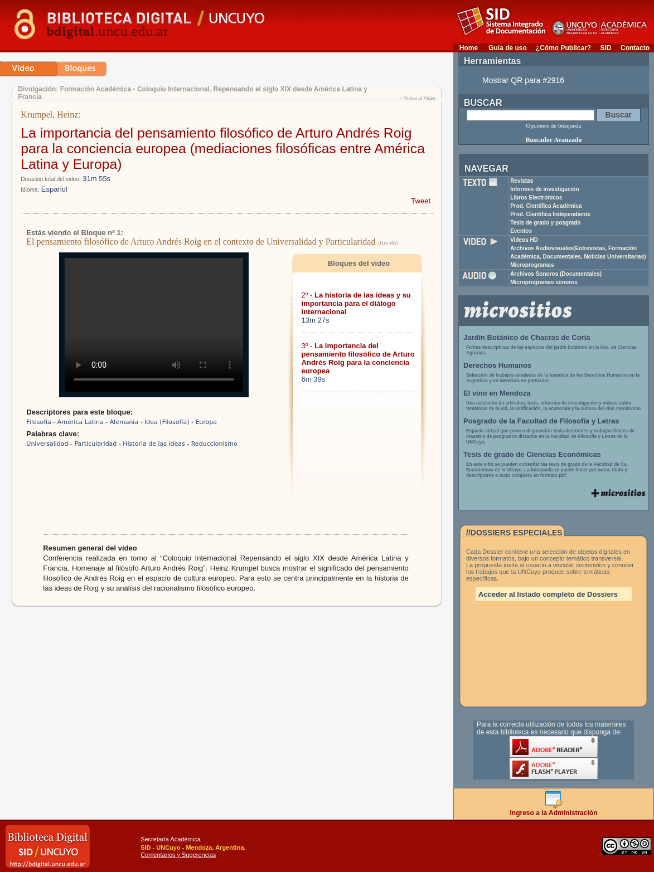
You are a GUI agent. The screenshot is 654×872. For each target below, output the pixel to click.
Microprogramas (532, 265)
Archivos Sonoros (556, 274)
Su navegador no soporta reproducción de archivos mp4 (154, 325)
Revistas (521, 181)
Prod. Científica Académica (546, 206)
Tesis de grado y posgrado (545, 223)
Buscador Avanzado (553, 140)
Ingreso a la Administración (554, 810)
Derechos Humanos (497, 365)
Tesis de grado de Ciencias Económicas (532, 454)
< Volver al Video (417, 98)
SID (605, 48)
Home (468, 48)
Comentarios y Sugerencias (178, 854)
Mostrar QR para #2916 (523, 80)
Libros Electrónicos (536, 197)
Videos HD (524, 240)
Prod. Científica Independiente (550, 214)
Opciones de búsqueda (554, 125)
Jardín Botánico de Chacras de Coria (526, 337)
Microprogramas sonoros (544, 282)
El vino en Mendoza (497, 393)
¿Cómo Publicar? (563, 48)
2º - (356, 303)
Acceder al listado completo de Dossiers (548, 594)
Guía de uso (507, 48)
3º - (358, 358)
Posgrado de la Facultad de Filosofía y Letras (541, 421)
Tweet (420, 201)
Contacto (635, 48)
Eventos (521, 231)
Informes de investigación (544, 189)
